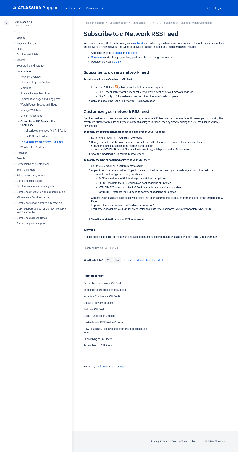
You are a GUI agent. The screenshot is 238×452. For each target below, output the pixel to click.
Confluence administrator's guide (35, 186)
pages (118, 52)
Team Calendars (26, 169)
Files (19, 48)
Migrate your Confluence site (33, 197)
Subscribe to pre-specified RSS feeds (45, 130)
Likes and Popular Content (35, 82)
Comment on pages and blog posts (40, 99)
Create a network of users (98, 302)
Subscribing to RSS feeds (98, 339)
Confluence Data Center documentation (39, 203)
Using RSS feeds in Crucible (99, 315)
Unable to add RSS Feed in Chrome (103, 322)
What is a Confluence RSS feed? (102, 296)
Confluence (101, 366)
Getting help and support (31, 223)
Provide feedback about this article (144, 260)
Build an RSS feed (94, 309)
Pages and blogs (26, 43)
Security (196, 441)
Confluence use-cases (29, 180)
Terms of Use (179, 441)
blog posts (131, 52)
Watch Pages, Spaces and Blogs (38, 104)
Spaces (21, 37)
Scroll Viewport (119, 366)
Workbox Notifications (33, 147)
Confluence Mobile (27, 54)
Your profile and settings (31, 65)
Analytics (22, 152)
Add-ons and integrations (31, 175)
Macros (21, 60)
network (139, 43)
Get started (23, 32)
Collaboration (24, 71)
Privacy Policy (159, 441)
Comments (97, 57)
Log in (218, 8)
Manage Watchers (30, 110)
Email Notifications (31, 115)
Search (208, 8)
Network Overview (30, 76)
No (117, 260)
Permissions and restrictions (33, 164)
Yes (109, 260)
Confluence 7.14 (24, 21)
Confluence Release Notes (32, 217)
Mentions (25, 87)
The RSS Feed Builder (36, 136)
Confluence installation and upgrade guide (41, 191)
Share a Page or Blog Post (35, 93)
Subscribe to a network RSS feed (102, 283)
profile (117, 61)
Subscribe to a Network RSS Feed (43, 141)
